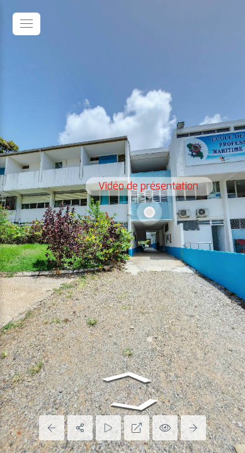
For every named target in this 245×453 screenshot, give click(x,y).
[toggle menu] (26, 24)
